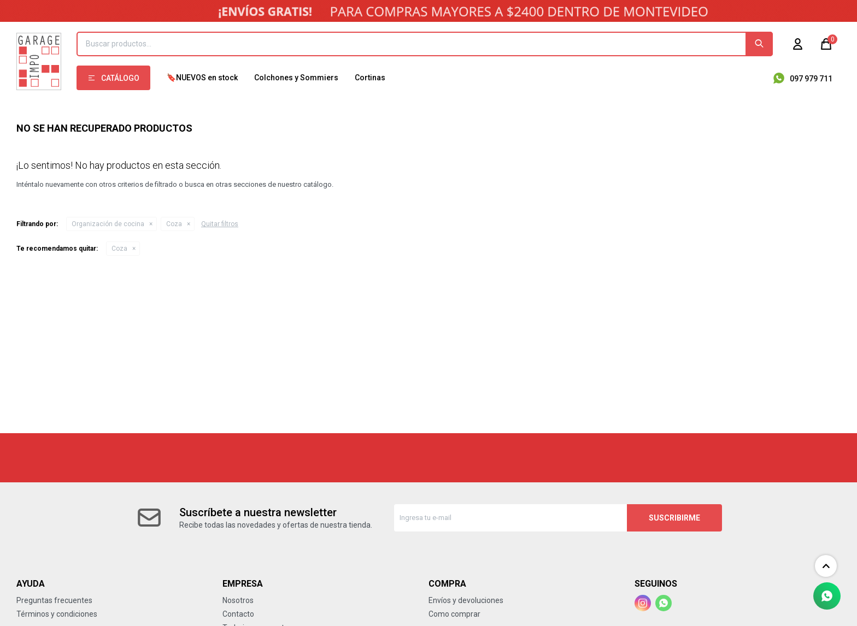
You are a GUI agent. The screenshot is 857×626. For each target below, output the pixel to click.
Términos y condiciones (56, 614)
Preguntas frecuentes (54, 600)
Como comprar (454, 614)
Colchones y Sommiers (296, 77)
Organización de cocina (108, 224)
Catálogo (120, 78)
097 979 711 (811, 78)
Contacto (238, 614)
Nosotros (238, 600)
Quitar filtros (219, 224)
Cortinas (370, 77)
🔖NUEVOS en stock (202, 77)
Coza (174, 224)
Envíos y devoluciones (465, 600)
